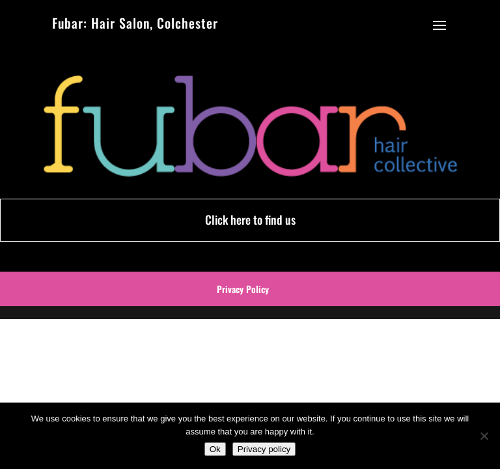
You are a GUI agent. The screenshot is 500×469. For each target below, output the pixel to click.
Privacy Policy (243, 289)
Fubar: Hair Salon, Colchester (135, 23)
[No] (483, 435)
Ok (215, 449)
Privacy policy (264, 449)
